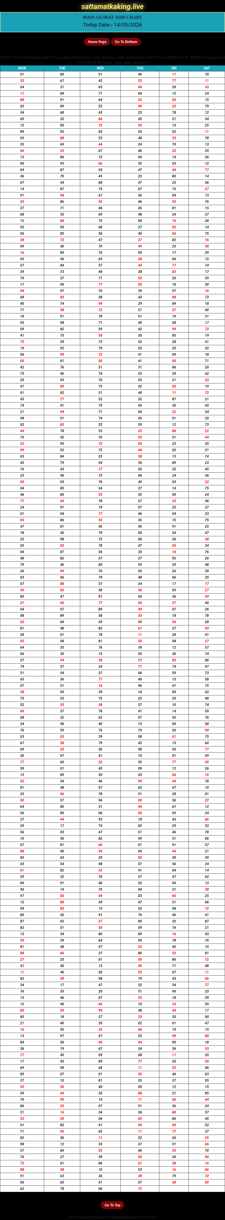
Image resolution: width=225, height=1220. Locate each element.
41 (22, 335)
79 (207, 106)
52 (100, 106)
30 (207, 284)
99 (174, 329)
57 (100, 265)
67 (62, 81)
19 (174, 316)
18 (174, 284)
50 (140, 278)
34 (22, 112)
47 (140, 170)
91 (62, 100)
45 (140, 119)
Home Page (97, 41)
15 (207, 100)
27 (207, 189)
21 (174, 119)
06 (140, 157)
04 (140, 93)
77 (174, 81)
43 (100, 112)
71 (100, 93)
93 (62, 163)
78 (174, 112)
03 (22, 138)
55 (100, 202)
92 (62, 132)
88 (22, 100)
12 (174, 93)
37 (22, 208)
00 (140, 284)
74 (100, 189)
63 (62, 857)
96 (62, 259)
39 (22, 272)
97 (62, 291)
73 (100, 157)
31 (62, 87)
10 (174, 705)
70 (207, 74)
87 (62, 170)
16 (174, 221)
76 (207, 202)
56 (100, 233)
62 (100, 717)
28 (207, 221)
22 (140, 81)
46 (140, 151)
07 (140, 189)
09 (140, 253)
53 (100, 138)
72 (100, 125)
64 (22, 87)
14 (174, 157)
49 (140, 106)
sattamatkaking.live (112, 6)
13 (174, 125)
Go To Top (113, 1205)
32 (62, 119)
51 (100, 74)
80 (62, 74)
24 (207, 93)
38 (22, 240)
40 (140, 74)
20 (174, 87)
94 (62, 195)
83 (174, 272)
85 (62, 125)
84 (62, 93)
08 (140, 221)
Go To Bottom (126, 41)
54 (100, 170)
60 (140, 596)
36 (22, 176)
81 (174, 208)
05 (174, 100)
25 (207, 125)
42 (100, 81)
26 (207, 157)
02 (22, 106)
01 (22, 74)
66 (100, 119)
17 (174, 253)
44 (140, 87)
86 (62, 157)
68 (62, 112)
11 (174, 74)
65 (100, 87)
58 (100, 297)
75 (100, 221)
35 (22, 144)
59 (100, 329)
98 (62, 323)
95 (62, 227)
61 (140, 628)
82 (174, 240)
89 (62, 106)
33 (22, 81)
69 (62, 144)
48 (140, 138)
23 (140, 112)
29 (207, 253)
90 (22, 163)
